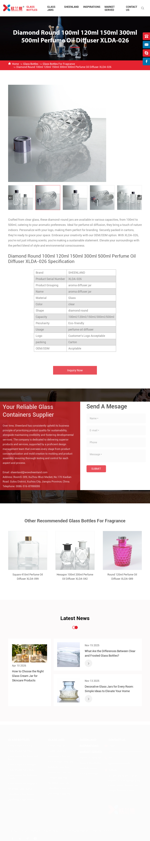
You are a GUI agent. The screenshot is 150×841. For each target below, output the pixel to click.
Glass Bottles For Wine (20, 750)
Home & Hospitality (90, 762)
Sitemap (97, 830)
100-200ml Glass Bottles (21, 794)
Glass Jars (51, 8)
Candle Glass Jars (57, 750)
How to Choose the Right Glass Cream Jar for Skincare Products (28, 676)
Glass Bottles (31, 8)
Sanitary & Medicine (90, 757)
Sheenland (71, 6)
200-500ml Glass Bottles (21, 799)
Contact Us (116, 739)
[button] (10, 197)
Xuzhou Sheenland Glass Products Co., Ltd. (45, 830)
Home (15, 63)
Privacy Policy (111, 830)
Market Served (110, 8)
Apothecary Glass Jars (59, 772)
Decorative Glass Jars (59, 756)
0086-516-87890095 (25, 486)
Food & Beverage (89, 773)
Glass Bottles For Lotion (21, 769)
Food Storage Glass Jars (60, 761)
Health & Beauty (88, 768)
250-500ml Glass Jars (59, 793)
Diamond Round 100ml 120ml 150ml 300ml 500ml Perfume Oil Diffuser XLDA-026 (63, 67)
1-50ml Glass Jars (57, 777)
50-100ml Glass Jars (58, 782)
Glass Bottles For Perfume (22, 764)
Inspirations (91, 6)
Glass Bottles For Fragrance (59, 63)
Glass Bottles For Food (20, 745)
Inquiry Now (75, 372)
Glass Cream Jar (56, 745)
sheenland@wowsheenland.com (26, 472)
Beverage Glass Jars (58, 766)
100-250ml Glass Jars (59, 788)
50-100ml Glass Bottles (20, 788)
